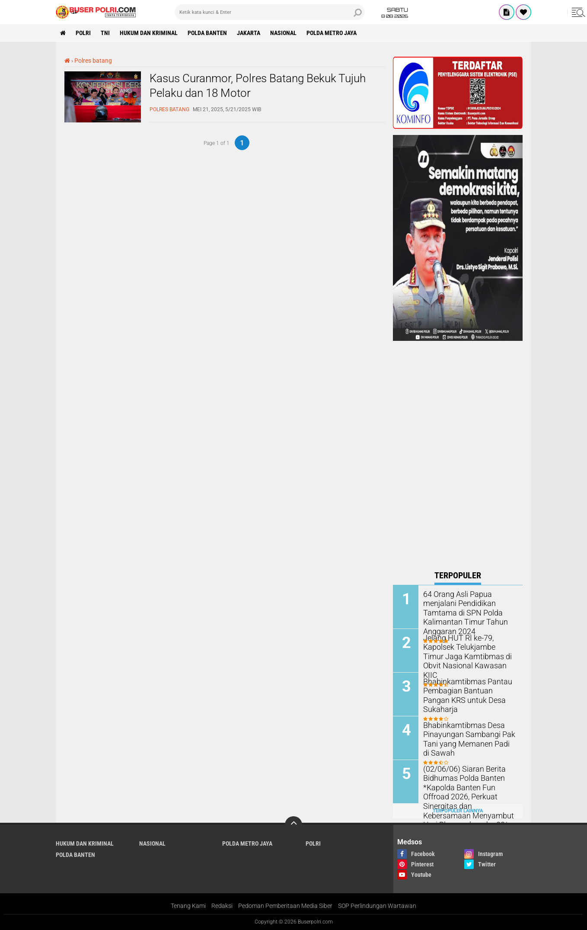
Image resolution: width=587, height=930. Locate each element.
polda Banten (207, 32)
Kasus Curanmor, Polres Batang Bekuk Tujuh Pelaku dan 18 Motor (258, 85)
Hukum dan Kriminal (149, 32)
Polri (83, 32)
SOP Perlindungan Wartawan (377, 905)
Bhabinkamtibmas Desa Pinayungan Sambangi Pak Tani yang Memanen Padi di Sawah (466, 738)
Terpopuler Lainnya (458, 811)
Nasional (283, 32)
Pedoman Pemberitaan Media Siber (285, 905)
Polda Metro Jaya (331, 32)
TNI (105, 32)
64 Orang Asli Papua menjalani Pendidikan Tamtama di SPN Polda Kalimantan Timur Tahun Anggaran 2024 (461, 612)
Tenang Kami (188, 905)
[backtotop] (293, 825)
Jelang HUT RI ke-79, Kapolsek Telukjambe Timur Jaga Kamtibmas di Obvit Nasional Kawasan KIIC (465, 650)
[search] (270, 12)
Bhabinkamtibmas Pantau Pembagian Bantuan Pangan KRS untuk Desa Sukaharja (467, 690)
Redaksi (222, 905)
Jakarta (248, 32)
